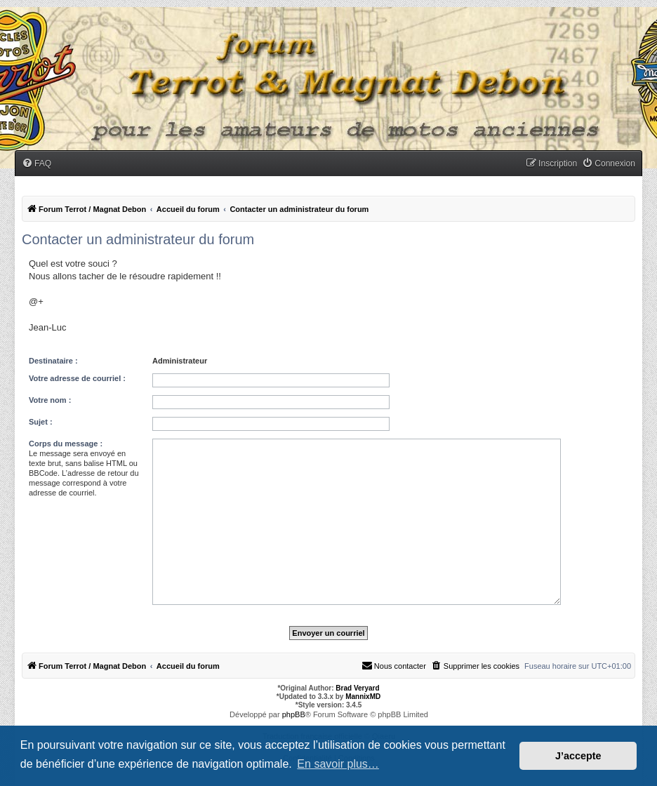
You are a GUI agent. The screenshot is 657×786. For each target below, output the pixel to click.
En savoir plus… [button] (338, 764)
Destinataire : (53, 361)
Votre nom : (50, 400)
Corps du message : (65, 443)
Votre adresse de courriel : (77, 378)
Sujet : (41, 422)
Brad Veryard (357, 688)
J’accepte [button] (578, 755)
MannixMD (362, 696)
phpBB (293, 714)
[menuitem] (36, 163)
